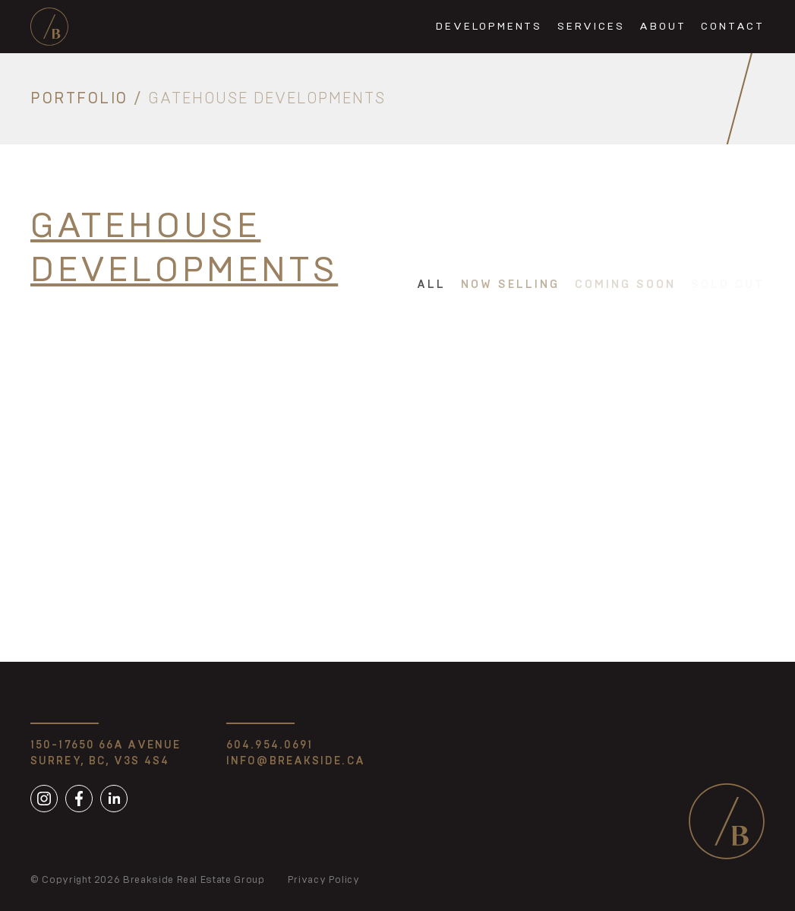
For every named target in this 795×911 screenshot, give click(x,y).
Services (590, 26)
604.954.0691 (269, 745)
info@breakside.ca (295, 761)
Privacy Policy (324, 880)
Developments (489, 26)
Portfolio (79, 98)
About (662, 26)
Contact (733, 26)
